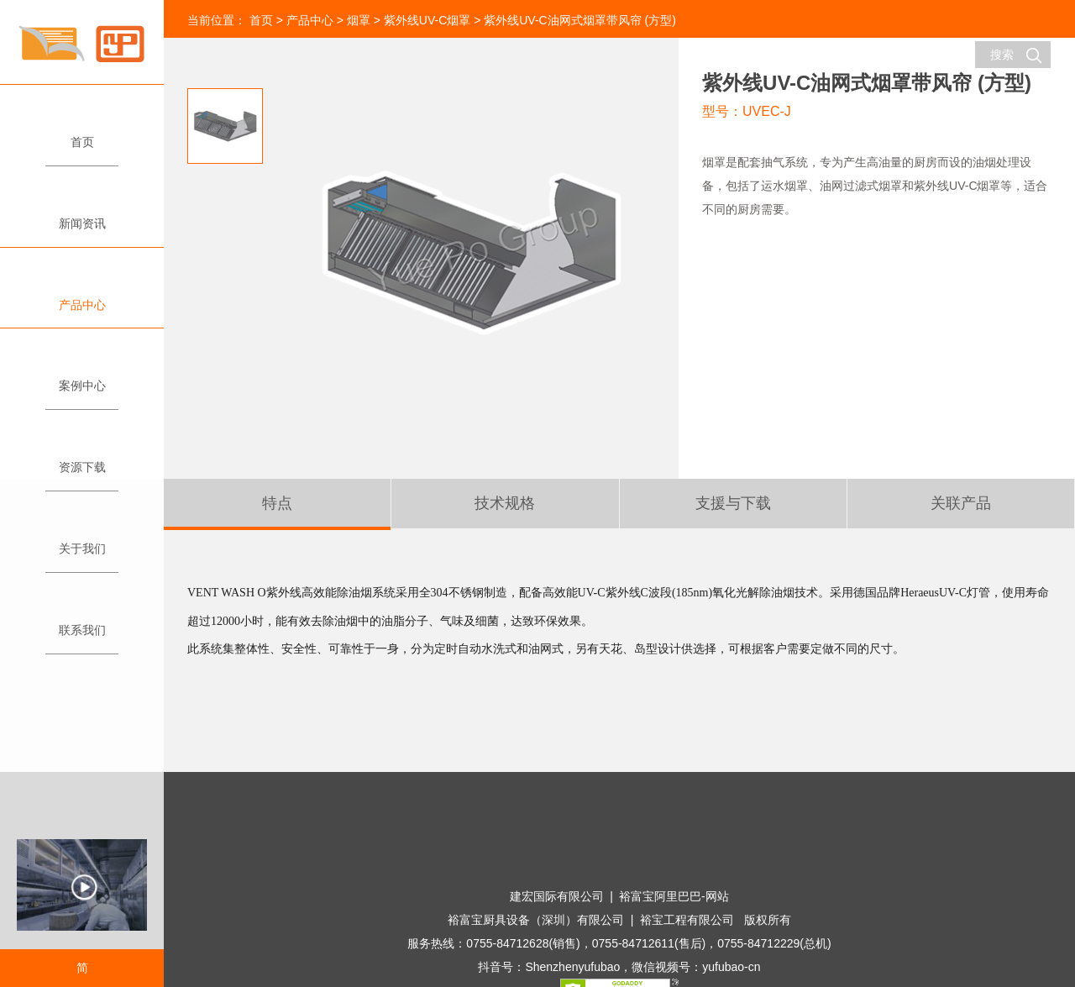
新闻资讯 (81, 216)
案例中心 (81, 378)
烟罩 (358, 20)
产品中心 (82, 297)
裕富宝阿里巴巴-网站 (674, 896)
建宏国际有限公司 (557, 896)
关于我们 (81, 541)
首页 (81, 134)
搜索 (1016, 55)
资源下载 (81, 459)
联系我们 (81, 622)
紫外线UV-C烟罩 (427, 20)
